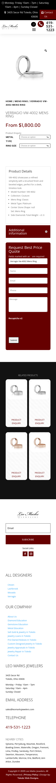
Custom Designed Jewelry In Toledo (25, 643)
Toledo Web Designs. (28, 778)
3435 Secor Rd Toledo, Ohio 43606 (22, 14)
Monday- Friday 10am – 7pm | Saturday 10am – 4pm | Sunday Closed (27, 5)
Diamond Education (17, 620)
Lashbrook (13, 588)
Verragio (12, 596)
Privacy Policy (31, 774)
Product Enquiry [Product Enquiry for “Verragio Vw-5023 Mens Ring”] (40, 421)
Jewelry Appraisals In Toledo (21, 647)
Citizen (11, 584)
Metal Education (15, 628)
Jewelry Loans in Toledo (19, 636)
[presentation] (31, 327)
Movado (12, 592)
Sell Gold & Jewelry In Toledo (21, 632)
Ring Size (11, 145)
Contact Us (48, 14)
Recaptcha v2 (16, 318)
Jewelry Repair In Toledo (19, 651)
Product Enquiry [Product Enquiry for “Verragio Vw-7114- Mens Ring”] (16, 474)
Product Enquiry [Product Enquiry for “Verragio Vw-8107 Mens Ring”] (16, 421)
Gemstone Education (18, 624)
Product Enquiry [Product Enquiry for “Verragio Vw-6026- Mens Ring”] (40, 474)
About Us (12, 616)
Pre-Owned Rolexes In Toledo (22, 639)
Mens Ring (21, 101)
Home (9, 101)
